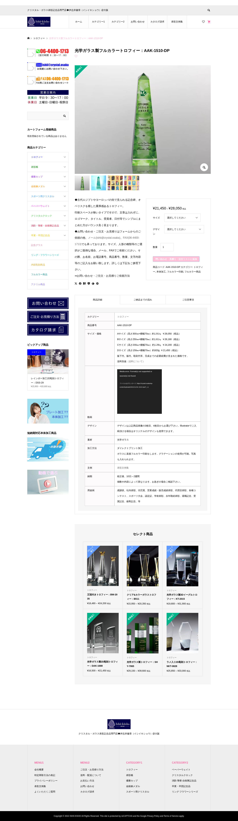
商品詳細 (97, 299)
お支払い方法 (87, 780)
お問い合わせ (138, 21)
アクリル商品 (38, 284)
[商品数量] (167, 247)
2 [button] (45, 371)
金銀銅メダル (38, 186)
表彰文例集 (177, 21)
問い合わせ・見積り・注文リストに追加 (176, 259)
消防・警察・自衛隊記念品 (45, 225)
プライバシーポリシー (46, 780)
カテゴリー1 (98, 21)
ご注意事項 (188, 299)
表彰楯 (34, 167)
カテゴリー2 (118, 21)
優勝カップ (37, 176)
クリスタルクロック (41, 215)
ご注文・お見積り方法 (91, 769)
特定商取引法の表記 (44, 775)
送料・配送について (90, 775)
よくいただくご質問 (44, 791)
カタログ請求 (157, 21)
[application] (139, 391)
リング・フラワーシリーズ (45, 255)
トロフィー (123, 316)
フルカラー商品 (192, 271)
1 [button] (42, 371)
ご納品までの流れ (143, 299)
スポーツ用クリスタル (42, 196)
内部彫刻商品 (38, 264)
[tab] (97, 299)
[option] (48, 370)
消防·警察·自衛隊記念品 (184, 780)
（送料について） (135, 361)
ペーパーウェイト (40, 206)
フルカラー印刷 (175, 271)
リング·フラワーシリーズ (185, 791)
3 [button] (48, 371)
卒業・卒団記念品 (40, 235)
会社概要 (39, 769)
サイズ (156, 217)
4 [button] (50, 371)
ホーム (78, 21)
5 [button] (53, 371)
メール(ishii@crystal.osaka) (104, 237)
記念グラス (37, 245)
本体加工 (161, 271)
